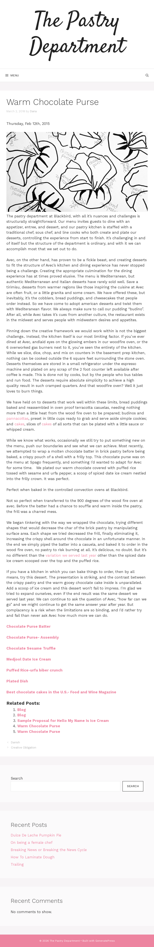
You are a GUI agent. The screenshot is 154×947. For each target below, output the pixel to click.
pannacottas (17, 418)
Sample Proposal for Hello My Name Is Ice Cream (63, 720)
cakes (19, 424)
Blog (21, 710)
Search (17, 778)
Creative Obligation (23, 747)
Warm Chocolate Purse (38, 726)
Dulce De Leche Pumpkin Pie (36, 835)
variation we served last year (71, 555)
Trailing (17, 864)
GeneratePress (105, 940)
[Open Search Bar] (147, 75)
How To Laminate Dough (33, 857)
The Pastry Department (77, 34)
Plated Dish (17, 681)
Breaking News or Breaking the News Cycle (49, 850)
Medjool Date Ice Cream (28, 659)
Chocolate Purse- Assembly (32, 637)
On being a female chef (31, 842)
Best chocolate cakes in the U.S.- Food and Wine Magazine (61, 692)
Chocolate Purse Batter (28, 626)
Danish (15, 742)
